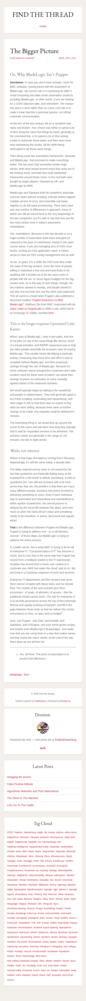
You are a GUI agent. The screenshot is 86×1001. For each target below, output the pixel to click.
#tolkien (57, 961)
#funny (52, 884)
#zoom (10, 980)
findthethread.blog (65, 739)
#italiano (37, 899)
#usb (39, 965)
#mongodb (21, 918)
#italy (45, 899)
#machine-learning (16, 908)
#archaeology (49, 842)
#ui (23, 965)
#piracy (53, 932)
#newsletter (24, 923)
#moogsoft (33, 918)
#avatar (11, 851)
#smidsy (19, 951)
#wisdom (26, 975)
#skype (72, 946)
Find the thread (42, 14)
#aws (18, 851)
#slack (10, 951)
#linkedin (32, 904)
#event (58, 880)
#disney (49, 875)
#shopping (57, 946)
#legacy (23, 904)
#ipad (20, 899)
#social (27, 951)
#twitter (10, 965)
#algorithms (13, 837)
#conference (25, 865)
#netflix (64, 918)
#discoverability (36, 875)
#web (73, 970)
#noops (45, 923)
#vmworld (27, 970)
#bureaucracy (58, 856)
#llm (40, 904)
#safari (53, 942)
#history (38, 894)
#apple (10, 842)
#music (49, 918)
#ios (9, 899)
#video (63, 965)
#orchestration (25, 927)
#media (10, 913)
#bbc (24, 851)
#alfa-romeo (71, 832)
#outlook (37, 927)
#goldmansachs (35, 889)
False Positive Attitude (20, 784)
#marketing (49, 908)
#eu (51, 880)
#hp (45, 894)
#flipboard (44, 884)
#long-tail (47, 904)
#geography (20, 889)
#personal (24, 932)
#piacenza (43, 932)
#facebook (12, 884)
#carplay (11, 861)
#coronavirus (38, 865)
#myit (56, 918)
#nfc (33, 923)
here (51, 312)
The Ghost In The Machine (22, 798)
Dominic (43, 715)
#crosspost (62, 865)
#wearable (64, 970)
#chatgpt (28, 861)
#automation (67, 846)
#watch (54, 970)
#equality (44, 880)
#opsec (74, 923)
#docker (70, 875)
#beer (31, 851)
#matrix (59, 908)
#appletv (32, 842)
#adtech (18, 832)
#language (12, 904)
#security (34, 946)
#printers (45, 937)
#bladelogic (21, 856)
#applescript (21, 842)
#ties (42, 961)
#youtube (56, 975)
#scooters (23, 946)
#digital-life (22, 875)
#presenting (26, 937)
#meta (41, 913)
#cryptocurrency (15, 870)
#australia (54, 846)
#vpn (43, 970)
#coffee (69, 861)
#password (12, 932)
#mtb (42, 918)
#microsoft (66, 913)
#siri (65, 946)
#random (11, 942)
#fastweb (32, 884)
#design (53, 870)
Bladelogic (16, 674)
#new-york (12, 923)
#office (53, 923)
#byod (69, 856)
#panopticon (65, 927)
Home (43, 26)
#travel (65, 961)
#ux (45, 965)
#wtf (48, 975)
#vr (48, 970)
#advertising (30, 832)
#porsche (73, 932)
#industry (69, 894)
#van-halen (53, 965)
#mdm (68, 908)
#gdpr (10, 889)
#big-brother (48, 851)
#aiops (51, 832)
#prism (54, 937)
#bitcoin (11, 856)
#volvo (36, 970)
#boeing (39, 856)
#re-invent (22, 942)
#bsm (47, 856)
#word (35, 975)
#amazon (24, 837)
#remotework (34, 942)
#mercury (32, 913)
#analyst (34, 837)
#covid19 (51, 865)
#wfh (18, 975)
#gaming (61, 884)
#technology (28, 956)
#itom (51, 899)
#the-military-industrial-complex (22, 961)
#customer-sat (31, 870)
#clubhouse (58, 861)
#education (12, 880)
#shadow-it (45, 946)
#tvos (73, 961)
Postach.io (65, 701)
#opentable (63, 923)
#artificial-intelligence (17, 846)
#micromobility (52, 913)
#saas (46, 942)
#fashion (23, 884)
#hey (30, 894)
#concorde (12, 865)
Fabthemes (40, 701)
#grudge (73, 889)
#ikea (61, 894)
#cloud (48, 861)
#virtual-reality (14, 970)
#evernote (67, 880)
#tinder (48, 961)
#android (44, 837)
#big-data (60, 851)
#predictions (13, 937)
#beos (38, 851)
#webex (11, 975)
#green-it (63, 889)
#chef (36, 861)
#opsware (12, 927)
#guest (10, 894)
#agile (40, 832)
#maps (39, 908)
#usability (31, 965)
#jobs (66, 899)
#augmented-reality (39, 846)
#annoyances (56, 837)
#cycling (44, 870)
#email (22, 880)
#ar (39, 842)
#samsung (12, 946)
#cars (19, 861)
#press (36, 937)
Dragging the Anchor (19, 777)
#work (42, 975)
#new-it (72, 918)
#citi (42, 861)
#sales (61, 942)
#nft (38, 923)
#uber (18, 965)
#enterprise (32, 880)
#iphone (28, 899)
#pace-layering (50, 927)
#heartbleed (21, 894)
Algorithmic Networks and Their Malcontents (33, 791)
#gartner (71, 884)
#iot (14, 899)
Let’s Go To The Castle (20, 805)
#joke (73, 899)
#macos (31, 908)
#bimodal (70, 851)
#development (65, 870)
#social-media (39, 951)
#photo (33, 932)
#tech (18, 956)
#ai (45, 832)
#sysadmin (64, 951)
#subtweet (52, 951)
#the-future (41, 956)
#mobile (11, 918)
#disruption (59, 875)
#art (59, 842)
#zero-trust (67, 975)
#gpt (55, 889)
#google (48, 889)
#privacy (63, 937)
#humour (52, 894)
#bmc (31, 856)
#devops (11, 875)
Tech (26, 674)
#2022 (10, 832)
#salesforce (71, 942)
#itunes (59, 899)
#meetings (21, 913)
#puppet (73, 937)
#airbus (59, 832)
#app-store (69, 837)
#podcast (62, 932)
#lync (56, 904)
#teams (10, 956)
